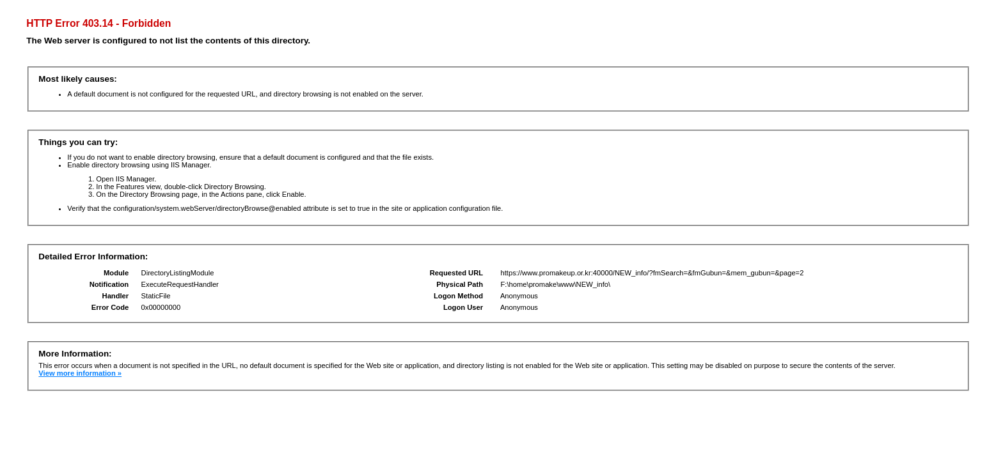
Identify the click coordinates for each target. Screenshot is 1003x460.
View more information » (80, 373)
